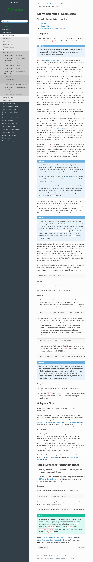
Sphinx (46, 558)
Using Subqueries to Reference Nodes (16, 82)
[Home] (38, 4)
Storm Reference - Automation (13, 94)
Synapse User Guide (7, 35)
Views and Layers (8, 47)
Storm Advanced (8, 97)
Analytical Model (8, 44)
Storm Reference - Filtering (12, 65)
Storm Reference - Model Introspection (16, 84)
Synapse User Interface (9, 135)
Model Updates (8, 100)
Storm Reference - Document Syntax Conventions (15, 59)
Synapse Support (7, 138)
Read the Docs (72, 558)
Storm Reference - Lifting (12, 63)
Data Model (6, 41)
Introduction (6, 29)
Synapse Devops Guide (9, 109)
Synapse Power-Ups (8, 132)
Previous (42, 547)
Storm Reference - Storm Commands (15, 92)
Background (7, 38)
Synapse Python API (8, 120)
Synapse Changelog (8, 141)
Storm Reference (7, 53)
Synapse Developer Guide (10, 112)
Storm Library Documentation (11, 129)
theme (57, 558)
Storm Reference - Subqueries (13, 74)
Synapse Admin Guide (8, 103)
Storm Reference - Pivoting (12, 68)
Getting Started (6, 32)
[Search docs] (14, 21)
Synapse (14, 9)
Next (80, 547)
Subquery (8, 76)
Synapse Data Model (8, 126)
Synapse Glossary (7, 115)
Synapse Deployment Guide (10, 106)
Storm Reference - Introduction (13, 55)
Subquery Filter (10, 79)
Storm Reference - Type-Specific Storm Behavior (16, 88)
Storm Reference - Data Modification (15, 71)
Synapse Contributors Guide (10, 118)
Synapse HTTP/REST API (9, 123)
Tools (4, 50)
